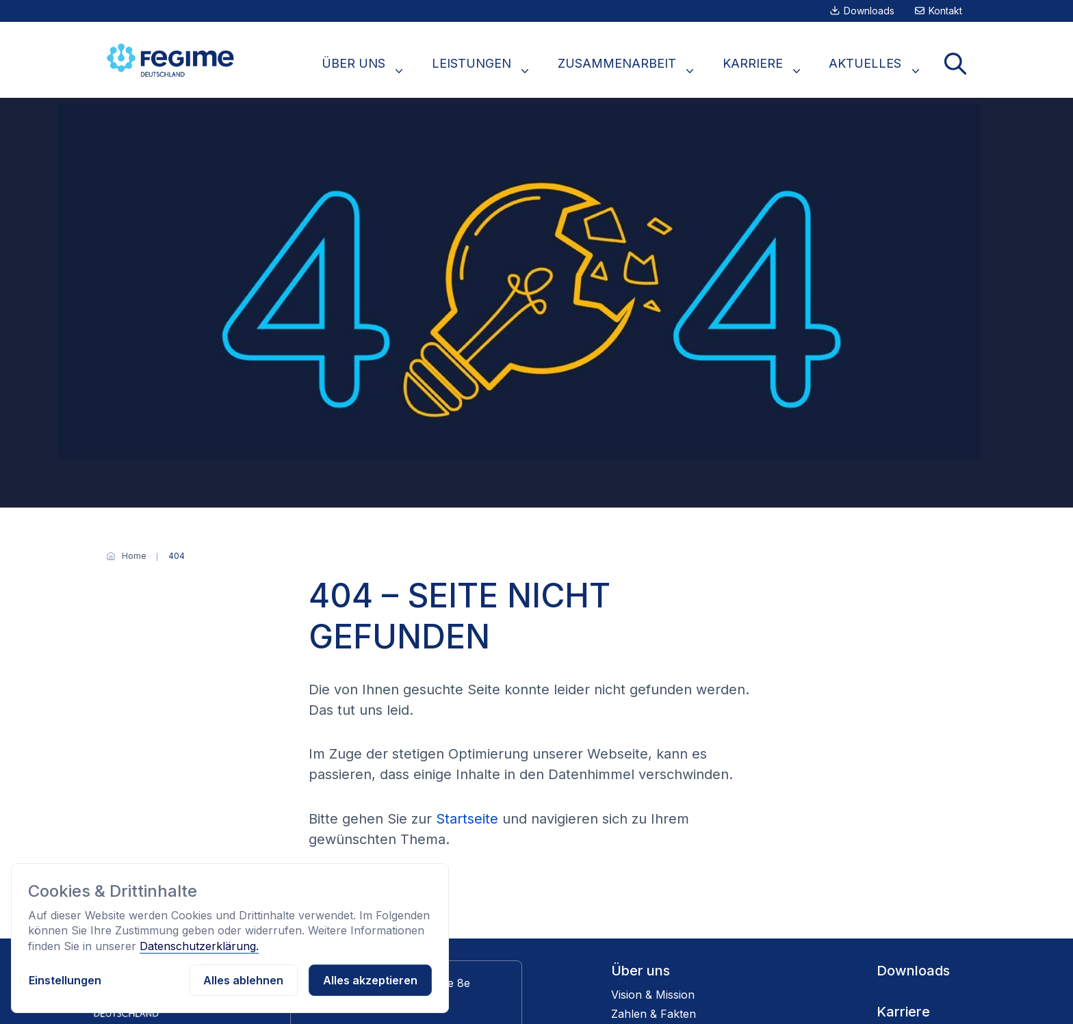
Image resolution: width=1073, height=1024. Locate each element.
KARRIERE (778, 70)
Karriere (903, 1012)
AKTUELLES (880, 70)
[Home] (134, 556)
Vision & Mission (653, 994)
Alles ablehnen (243, 980)
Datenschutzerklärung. (199, 946)
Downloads (869, 10)
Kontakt (945, 10)
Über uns (640, 970)
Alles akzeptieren (370, 980)
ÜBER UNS (411, 70)
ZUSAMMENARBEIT (653, 70)
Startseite (467, 819)
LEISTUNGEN (518, 70)
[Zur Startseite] (172, 60)
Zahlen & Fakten (653, 1013)
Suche (960, 70)
